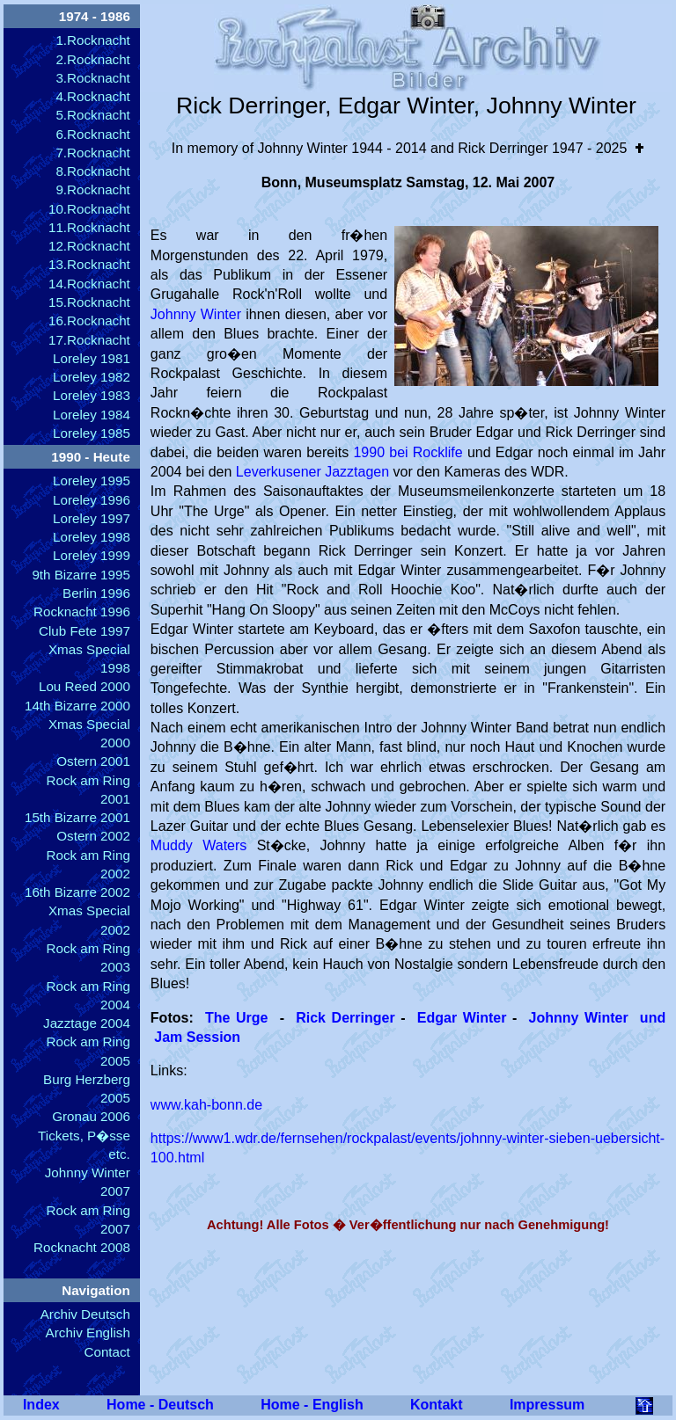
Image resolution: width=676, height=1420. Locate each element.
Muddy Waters (198, 845)
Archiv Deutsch (85, 1314)
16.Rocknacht (89, 320)
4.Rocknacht (92, 96)
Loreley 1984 (91, 414)
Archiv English (88, 1332)
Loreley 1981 (91, 358)
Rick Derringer (348, 1017)
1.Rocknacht (92, 40)
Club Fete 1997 (84, 630)
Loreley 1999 (91, 555)
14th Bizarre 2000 (77, 705)
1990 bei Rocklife (407, 452)
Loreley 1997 (91, 518)
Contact (107, 1351)
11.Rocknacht (89, 227)
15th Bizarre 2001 (77, 817)
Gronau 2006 (91, 1116)
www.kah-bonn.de (206, 1104)
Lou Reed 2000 (84, 686)
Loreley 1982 (91, 376)
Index (41, 1404)
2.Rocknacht (92, 59)
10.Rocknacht (89, 208)
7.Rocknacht (92, 152)
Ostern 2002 (93, 835)
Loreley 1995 (91, 480)
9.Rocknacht (92, 189)
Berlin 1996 (96, 593)
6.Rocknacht (92, 134)
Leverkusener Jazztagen (312, 471)
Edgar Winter (464, 1017)
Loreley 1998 (91, 536)
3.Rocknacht (92, 77)
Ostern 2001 (93, 761)
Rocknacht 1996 (81, 611)
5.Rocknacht (92, 114)
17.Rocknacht (89, 339)
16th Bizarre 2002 (77, 892)
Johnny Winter (196, 314)
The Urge (236, 1017)
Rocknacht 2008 (81, 1247)
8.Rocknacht (92, 171)
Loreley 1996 (91, 499)
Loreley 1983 (91, 395)
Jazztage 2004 (86, 1023)
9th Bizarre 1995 (80, 574)
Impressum (547, 1404)
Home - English (312, 1404)
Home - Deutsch (160, 1404)
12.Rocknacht (89, 245)
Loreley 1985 (91, 433)
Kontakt (436, 1404)
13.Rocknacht (89, 264)
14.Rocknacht (89, 283)
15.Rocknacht (89, 302)
